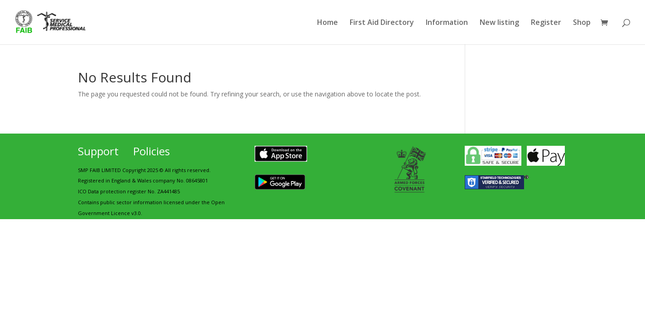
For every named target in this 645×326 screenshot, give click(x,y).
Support (98, 151)
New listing (499, 23)
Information (447, 23)
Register (546, 23)
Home (327, 23)
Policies (151, 151)
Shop (582, 23)
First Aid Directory (382, 23)
